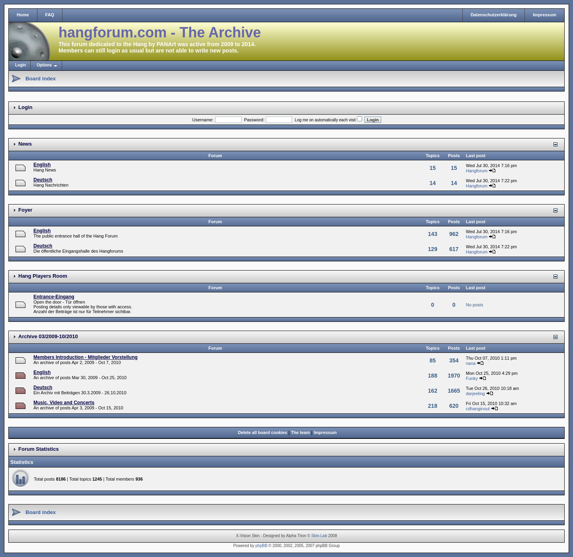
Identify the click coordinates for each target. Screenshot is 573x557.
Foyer (25, 210)
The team (300, 432)
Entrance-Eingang (53, 297)
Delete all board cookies (262, 432)
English (42, 164)
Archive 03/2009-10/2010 (48, 336)
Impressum (544, 14)
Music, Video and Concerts (63, 402)
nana (471, 363)
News (25, 144)
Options (44, 65)
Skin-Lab (319, 536)
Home (23, 14)
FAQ (50, 14)
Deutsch (42, 180)
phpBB (261, 545)
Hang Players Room (42, 276)
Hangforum (476, 170)
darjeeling (475, 393)
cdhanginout (478, 408)
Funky (472, 378)
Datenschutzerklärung (494, 14)
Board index (40, 79)
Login (20, 65)
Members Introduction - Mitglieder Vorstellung (85, 357)
